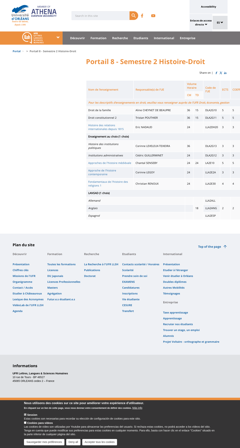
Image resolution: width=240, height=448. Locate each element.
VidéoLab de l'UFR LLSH (28, 305)
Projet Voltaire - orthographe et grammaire (191, 341)
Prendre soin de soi (134, 276)
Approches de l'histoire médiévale (109, 163)
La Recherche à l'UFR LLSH (101, 264)
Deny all (73, 444)
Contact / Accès (23, 287)
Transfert (128, 311)
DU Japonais (55, 276)
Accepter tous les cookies (100, 444)
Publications (92, 270)
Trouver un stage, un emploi (181, 330)
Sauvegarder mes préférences (44, 444)
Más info (137, 410)
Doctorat (90, 276)
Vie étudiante (131, 299)
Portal (17, 51)
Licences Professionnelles (63, 282)
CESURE (127, 305)
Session (32, 417)
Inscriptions (130, 293)
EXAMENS (128, 282)
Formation (98, 38)
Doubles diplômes (174, 282)
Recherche (120, 38)
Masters (52, 287)
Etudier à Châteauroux (27, 293)
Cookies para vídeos (40, 425)
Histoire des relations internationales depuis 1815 (106, 127)
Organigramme (22, 282)
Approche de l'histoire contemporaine (102, 172)
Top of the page (209, 247)
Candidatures (131, 287)
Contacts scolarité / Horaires (140, 264)
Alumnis (168, 336)
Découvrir (77, 38)
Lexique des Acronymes (28, 299)
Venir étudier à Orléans (178, 276)
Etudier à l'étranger (175, 270)
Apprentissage (172, 318)
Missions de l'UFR (24, 276)
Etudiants (140, 38)
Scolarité (127, 270)
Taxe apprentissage (175, 312)
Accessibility (208, 6)
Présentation (21, 264)
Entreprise (187, 38)
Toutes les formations (61, 264)
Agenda (17, 311)
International (164, 38)
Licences (52, 270)
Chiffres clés (20, 270)
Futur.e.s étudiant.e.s (61, 299)
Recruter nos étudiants (178, 324)
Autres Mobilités (174, 287)
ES (220, 22)
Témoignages (171, 293)
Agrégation (54, 293)
